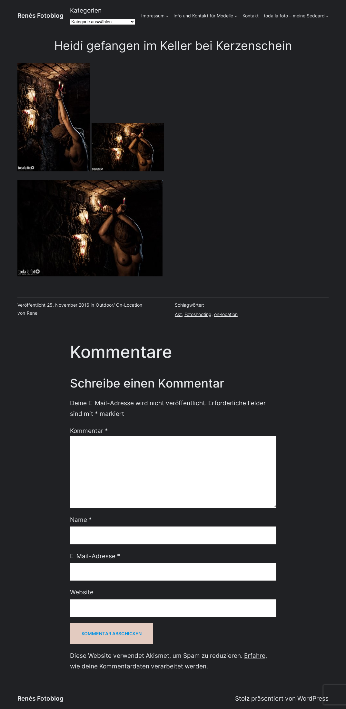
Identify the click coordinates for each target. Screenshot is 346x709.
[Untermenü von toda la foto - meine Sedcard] (327, 15)
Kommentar (89, 431)
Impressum (152, 15)
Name (81, 519)
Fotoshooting (198, 314)
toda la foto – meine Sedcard (294, 15)
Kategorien (86, 10)
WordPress (313, 698)
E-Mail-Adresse (95, 556)
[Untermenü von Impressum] (167, 15)
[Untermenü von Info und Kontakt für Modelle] (235, 15)
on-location (226, 314)
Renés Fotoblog (40, 15)
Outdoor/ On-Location (119, 305)
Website (82, 592)
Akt (178, 314)
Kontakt (250, 15)
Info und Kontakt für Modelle (203, 15)
